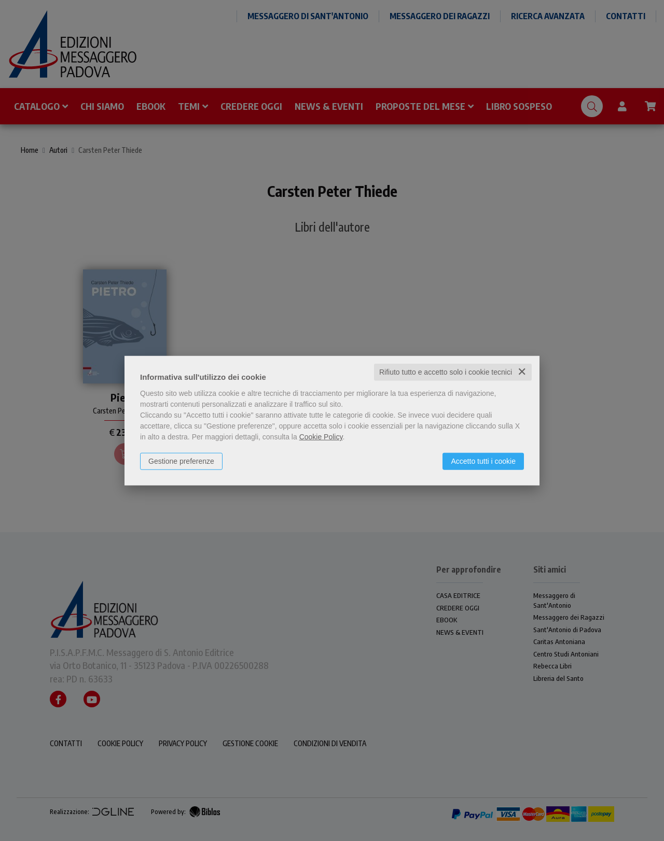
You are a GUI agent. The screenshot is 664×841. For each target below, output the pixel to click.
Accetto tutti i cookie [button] (483, 461)
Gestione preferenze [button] (181, 461)
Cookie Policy (321, 437)
